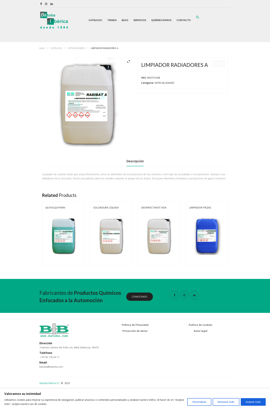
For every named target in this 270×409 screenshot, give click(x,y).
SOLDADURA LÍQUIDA (106, 207)
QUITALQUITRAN (55, 207)
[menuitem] (95, 20)
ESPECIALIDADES (76, 48)
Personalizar (199, 401)
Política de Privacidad (135, 324)
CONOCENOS (139, 296)
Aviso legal (200, 331)
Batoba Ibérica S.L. (49, 383)
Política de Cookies (200, 324)
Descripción (135, 161)
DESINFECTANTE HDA (153, 207)
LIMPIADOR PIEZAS (200, 207)
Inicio (42, 48)
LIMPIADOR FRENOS (221, 64)
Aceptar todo (253, 401)
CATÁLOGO (56, 48)
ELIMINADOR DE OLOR (216, 64)
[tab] (135, 162)
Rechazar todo (226, 401)
